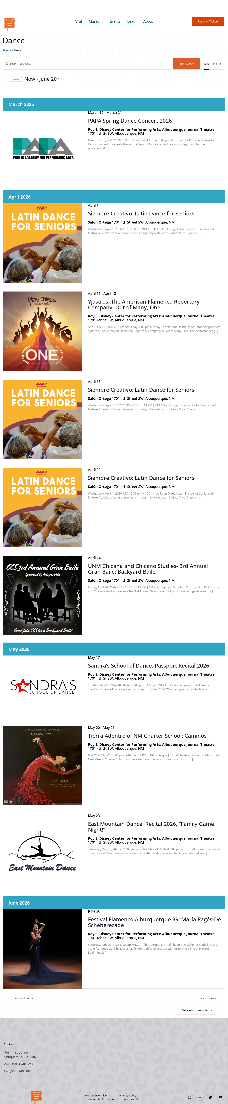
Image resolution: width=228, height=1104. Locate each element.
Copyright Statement (101, 1099)
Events (115, 21)
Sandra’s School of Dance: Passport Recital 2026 (148, 665)
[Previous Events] (22, 998)
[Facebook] (200, 1097)
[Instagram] (189, 1097)
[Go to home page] (10, 24)
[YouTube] (220, 1097)
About (148, 21)
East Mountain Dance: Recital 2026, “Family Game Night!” (151, 826)
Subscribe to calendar (195, 1010)
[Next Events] (208, 998)
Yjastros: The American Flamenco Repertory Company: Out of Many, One (144, 304)
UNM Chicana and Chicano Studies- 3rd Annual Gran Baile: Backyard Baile (148, 568)
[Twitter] (210, 1097)
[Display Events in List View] (206, 63)
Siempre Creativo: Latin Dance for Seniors (141, 213)
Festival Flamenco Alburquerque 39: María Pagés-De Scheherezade (154, 922)
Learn (131, 21)
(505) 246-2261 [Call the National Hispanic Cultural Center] (23, 1064)
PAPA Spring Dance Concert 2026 (130, 120)
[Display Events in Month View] (217, 63)
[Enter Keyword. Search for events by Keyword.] (88, 63)
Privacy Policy (127, 1095)
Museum (96, 21)
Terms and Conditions (96, 1095)
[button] (208, 21)
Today (16, 78)
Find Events (186, 64)
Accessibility (132, 1099)
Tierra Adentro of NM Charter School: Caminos (147, 735)
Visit (78, 21)
